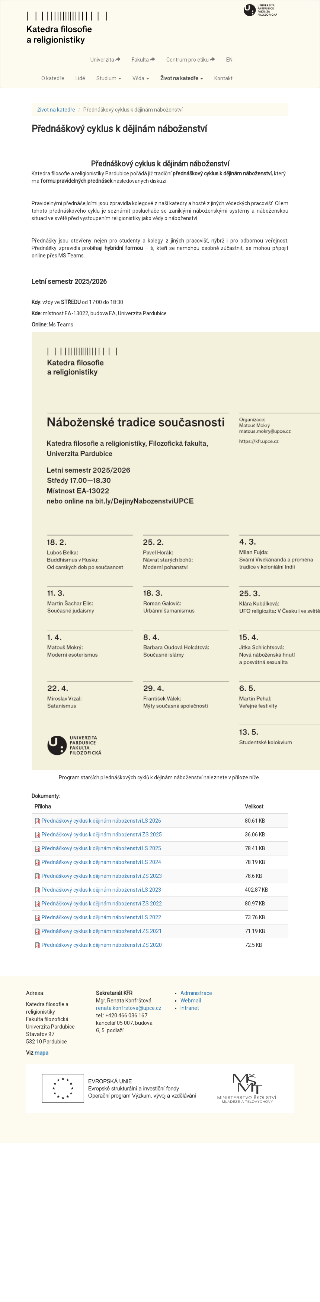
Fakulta (143, 60)
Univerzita (105, 60)
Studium (108, 78)
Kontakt (223, 78)
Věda (140, 78)
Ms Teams (61, 325)
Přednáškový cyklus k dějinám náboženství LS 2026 (101, 821)
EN (229, 60)
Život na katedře (181, 78)
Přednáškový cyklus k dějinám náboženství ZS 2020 (102, 945)
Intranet (189, 1008)
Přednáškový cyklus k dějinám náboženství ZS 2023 (102, 876)
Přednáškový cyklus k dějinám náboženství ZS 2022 (102, 904)
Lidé (80, 78)
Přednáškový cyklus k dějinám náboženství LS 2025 (101, 848)
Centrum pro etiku (190, 60)
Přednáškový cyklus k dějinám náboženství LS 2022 (101, 917)
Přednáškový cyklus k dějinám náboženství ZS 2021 (102, 931)
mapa (41, 1053)
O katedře (52, 78)
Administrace (196, 993)
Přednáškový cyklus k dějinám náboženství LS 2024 (101, 862)
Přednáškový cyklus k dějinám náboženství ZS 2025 (102, 835)
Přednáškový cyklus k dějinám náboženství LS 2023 (101, 890)
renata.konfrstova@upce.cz (128, 1008)
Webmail (190, 1001)
